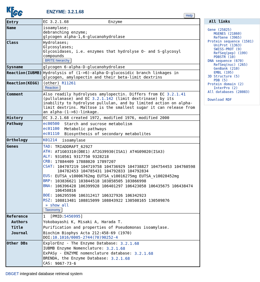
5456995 (72, 217)
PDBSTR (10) (225, 57)
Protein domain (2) (226, 84)
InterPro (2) (226, 88)
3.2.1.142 (102, 99)
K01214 (50, 140)
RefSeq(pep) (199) (231, 53)
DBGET (12, 274)
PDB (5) (221, 80)
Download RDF (220, 100)
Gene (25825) (220, 30)
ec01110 (51, 134)
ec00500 (51, 124)
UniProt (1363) (228, 45)
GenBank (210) (227, 68)
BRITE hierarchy (57, 61)
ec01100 (51, 129)
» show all (56, 205)
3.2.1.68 (130, 244)
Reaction (51, 88)
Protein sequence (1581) (231, 41)
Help (189, 15)
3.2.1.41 (176, 94)
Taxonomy (52, 210)
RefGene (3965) (228, 37)
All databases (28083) (229, 92)
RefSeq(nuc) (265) (231, 65)
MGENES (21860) (228, 34)
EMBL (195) (224, 72)
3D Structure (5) (224, 76)
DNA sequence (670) (226, 61)
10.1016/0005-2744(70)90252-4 (85, 238)
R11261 (69, 83)
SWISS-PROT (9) (228, 49)
